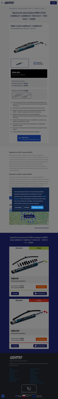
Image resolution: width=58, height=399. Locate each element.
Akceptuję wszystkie (37, 207)
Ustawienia (26, 207)
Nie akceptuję (18, 207)
